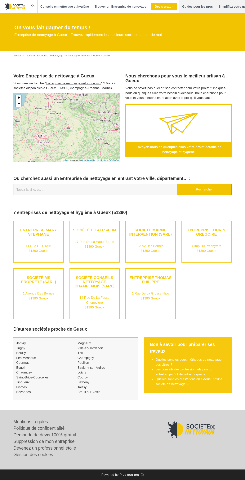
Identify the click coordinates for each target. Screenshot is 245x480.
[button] (65, 6)
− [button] (18, 104)
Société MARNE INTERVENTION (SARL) (150, 232)
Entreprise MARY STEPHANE (38, 232)
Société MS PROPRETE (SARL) (38, 280)
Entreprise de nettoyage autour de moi (73, 83)
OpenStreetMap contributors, (95, 160)
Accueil (17, 55)
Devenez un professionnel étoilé (44, 448)
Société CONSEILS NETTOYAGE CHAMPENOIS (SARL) (94, 282)
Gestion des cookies (33, 454)
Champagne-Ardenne (78, 55)
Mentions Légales (30, 421)
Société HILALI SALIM (94, 230)
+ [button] (18, 98)
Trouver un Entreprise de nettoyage (43, 55)
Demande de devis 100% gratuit (44, 434)
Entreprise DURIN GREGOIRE (206, 232)
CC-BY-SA (114, 160)
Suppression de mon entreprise (44, 441)
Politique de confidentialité (39, 428)
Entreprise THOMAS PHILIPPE (150, 280)
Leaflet (65, 160)
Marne (96, 55)
